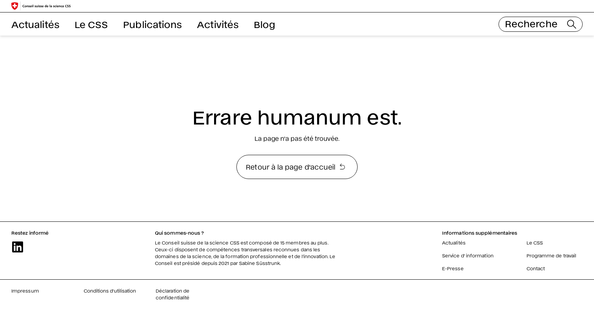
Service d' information (468, 255)
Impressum (25, 290)
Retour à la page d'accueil (295, 166)
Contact (536, 268)
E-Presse (453, 268)
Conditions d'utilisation (110, 290)
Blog (264, 24)
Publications (152, 24)
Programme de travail (552, 255)
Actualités (35, 24)
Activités (218, 24)
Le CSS (91, 24)
